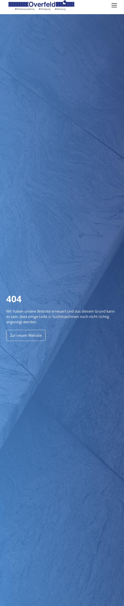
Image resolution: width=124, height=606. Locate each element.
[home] (40, 5)
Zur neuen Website (26, 335)
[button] (113, 5)
